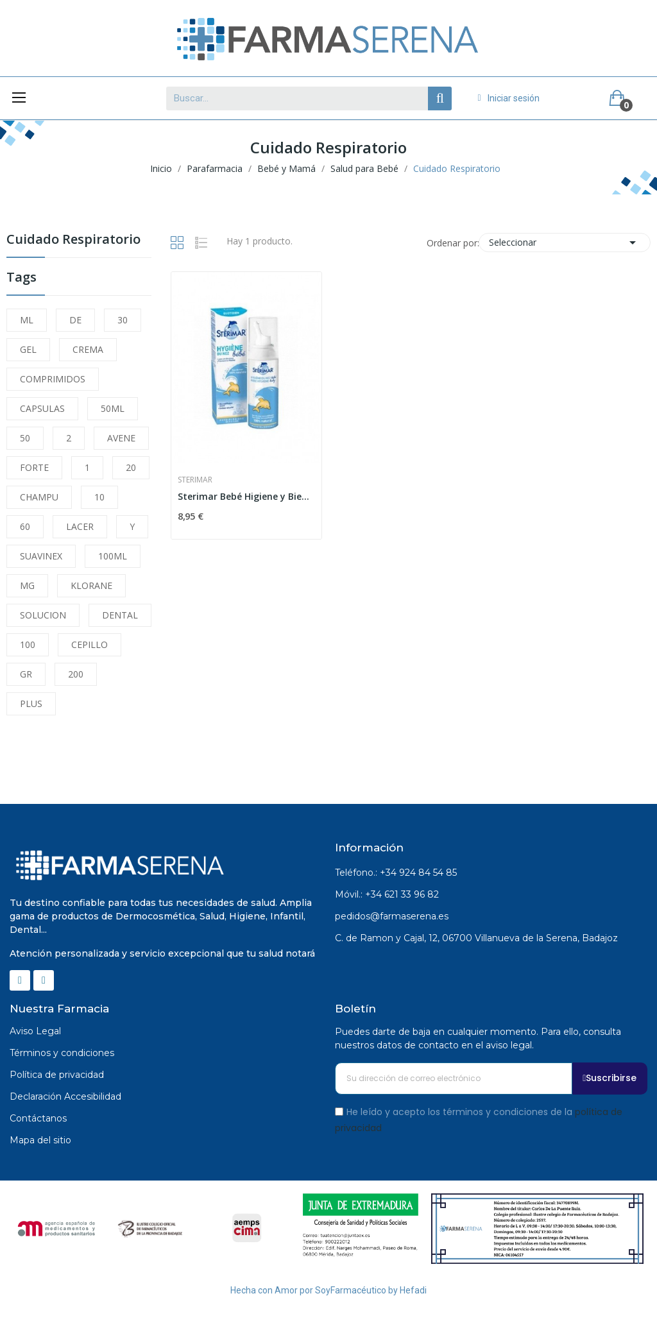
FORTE (34, 467)
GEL (28, 349)
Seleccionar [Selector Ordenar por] (564, 242)
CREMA (88, 349)
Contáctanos (38, 1118)
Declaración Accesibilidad (65, 1096)
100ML (112, 556)
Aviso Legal (35, 1031)
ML (26, 320)
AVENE (121, 438)
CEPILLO (89, 644)
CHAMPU (39, 497)
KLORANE (91, 585)
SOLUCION (43, 615)
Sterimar (195, 480)
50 (25, 438)
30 (122, 320)
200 (75, 674)
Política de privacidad (57, 1074)
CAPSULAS (42, 408)
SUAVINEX (41, 556)
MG (27, 585)
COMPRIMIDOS (52, 379)
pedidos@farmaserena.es (391, 916)
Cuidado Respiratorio (73, 240)
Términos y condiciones (62, 1053)
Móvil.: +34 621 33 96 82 (387, 894)
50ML (112, 408)
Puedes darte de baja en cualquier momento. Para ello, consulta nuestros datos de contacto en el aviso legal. (478, 1038)
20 (131, 467)
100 (27, 644)
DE (75, 320)
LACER (80, 526)
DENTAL (120, 615)
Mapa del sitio (40, 1140)
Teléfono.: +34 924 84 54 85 (396, 872)
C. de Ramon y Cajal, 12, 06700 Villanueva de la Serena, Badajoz (476, 938)
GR (26, 674)
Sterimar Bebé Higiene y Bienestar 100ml (246, 496)
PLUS (31, 703)
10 (99, 497)
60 (25, 526)
